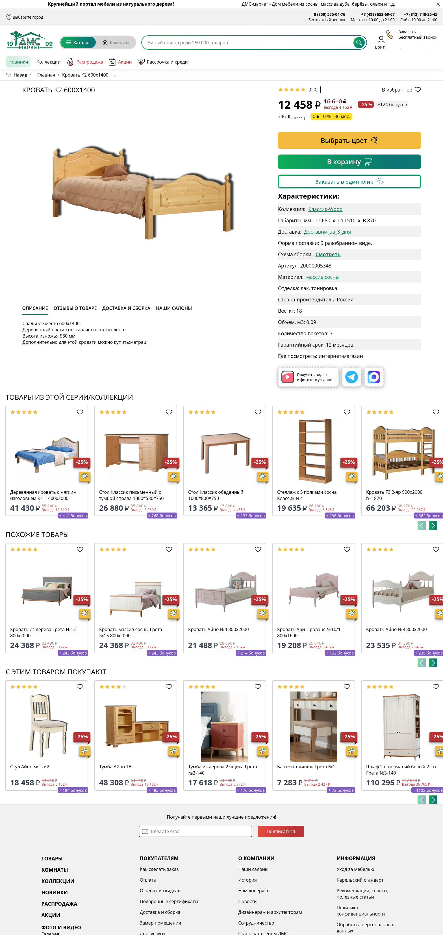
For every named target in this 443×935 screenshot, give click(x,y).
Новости (198, 901)
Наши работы (368, 901)
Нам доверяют (205, 891)
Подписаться (281, 831)
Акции (120, 62)
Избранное (404, 42)
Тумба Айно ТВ (115, 767)
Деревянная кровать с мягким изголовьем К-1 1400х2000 (43, 495)
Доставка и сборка (66, 17)
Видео (359, 891)
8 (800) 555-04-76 (329, 14)
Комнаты (116, 42)
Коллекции (48, 62)
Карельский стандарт (294, 880)
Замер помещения (127, 923)
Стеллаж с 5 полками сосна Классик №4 (307, 495)
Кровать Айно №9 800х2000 (396, 629)
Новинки (18, 62)
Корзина (429, 42)
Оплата (96, 17)
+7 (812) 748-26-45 (420, 14)
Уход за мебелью (290, 869)
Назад (20, 75)
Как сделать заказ (126, 869)
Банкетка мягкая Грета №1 (306, 767)
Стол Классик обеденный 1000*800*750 (215, 495)
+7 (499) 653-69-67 (378, 14)
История (198, 880)
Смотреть (327, 254)
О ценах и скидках (127, 891)
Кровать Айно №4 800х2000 (218, 629)
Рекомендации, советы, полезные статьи (297, 894)
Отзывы (157, 17)
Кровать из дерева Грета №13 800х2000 (43, 632)
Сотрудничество (207, 923)
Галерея (362, 869)
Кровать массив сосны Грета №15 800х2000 (130, 632)
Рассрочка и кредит (126, 17)
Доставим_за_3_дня (327, 231)
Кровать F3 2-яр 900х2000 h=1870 (394, 495)
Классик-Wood (325, 209)
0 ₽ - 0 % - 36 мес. (331, 116)
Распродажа (84, 62)
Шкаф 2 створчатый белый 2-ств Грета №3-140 (401, 770)
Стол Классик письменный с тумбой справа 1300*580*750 (131, 495)
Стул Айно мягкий (29, 767)
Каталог (78, 42)
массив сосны (322, 276)
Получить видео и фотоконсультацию (308, 377)
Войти (381, 42)
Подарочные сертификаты (136, 901)
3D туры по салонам (375, 880)
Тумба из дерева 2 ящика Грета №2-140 (222, 770)
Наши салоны (184, 17)
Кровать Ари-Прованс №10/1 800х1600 (308, 632)
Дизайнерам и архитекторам (221, 912)
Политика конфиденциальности (295, 910)
